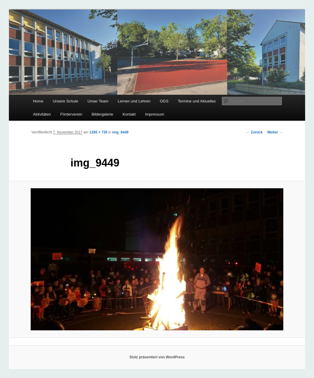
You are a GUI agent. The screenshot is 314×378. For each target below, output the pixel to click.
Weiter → (275, 132)
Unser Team (98, 101)
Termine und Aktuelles (197, 101)
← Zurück (254, 132)
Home (38, 101)
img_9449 (120, 132)
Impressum (154, 114)
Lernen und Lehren (134, 101)
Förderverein (71, 114)
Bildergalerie (102, 114)
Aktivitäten (42, 114)
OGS (164, 101)
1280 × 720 (98, 132)
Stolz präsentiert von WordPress (156, 357)
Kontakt (129, 114)
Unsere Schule (65, 101)
